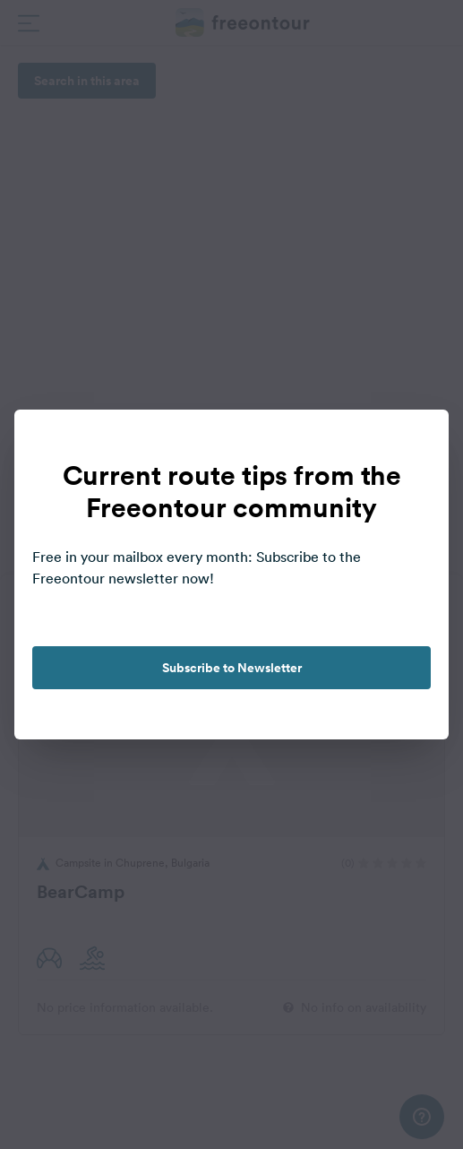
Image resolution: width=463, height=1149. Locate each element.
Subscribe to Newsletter (232, 668)
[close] (416, 442)
